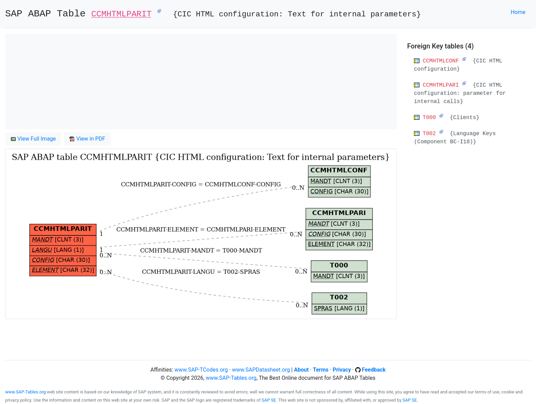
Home (518, 12)
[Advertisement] (201, 81)
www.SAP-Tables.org (231, 378)
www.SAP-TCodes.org (201, 369)
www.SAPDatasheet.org (261, 369)
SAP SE (269, 400)
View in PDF (87, 138)
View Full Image (33, 138)
